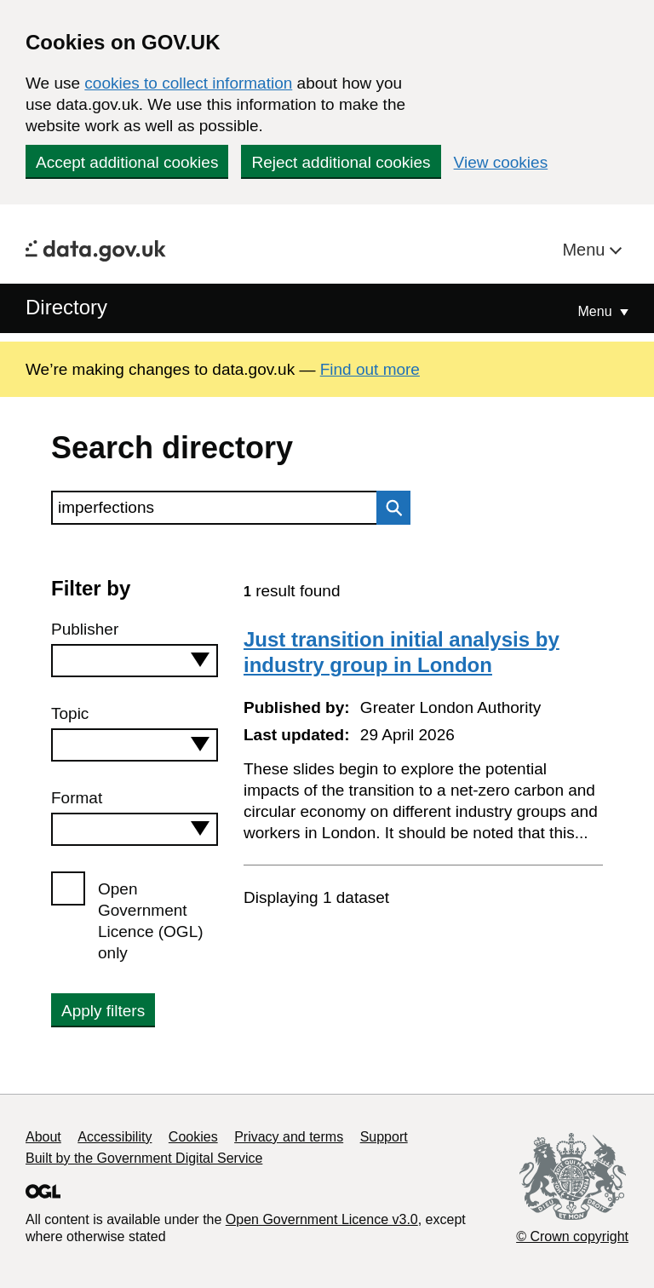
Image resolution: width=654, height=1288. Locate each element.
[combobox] (134, 660)
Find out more (370, 369)
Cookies (193, 1137)
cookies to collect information (188, 83)
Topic (70, 713)
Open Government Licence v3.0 (322, 1219)
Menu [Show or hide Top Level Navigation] (597, 311)
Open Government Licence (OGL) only (151, 921)
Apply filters (103, 1011)
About (43, 1137)
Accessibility (114, 1137)
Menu (586, 249)
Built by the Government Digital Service (144, 1158)
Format (76, 798)
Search (389, 507)
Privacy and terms (288, 1137)
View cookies (501, 162)
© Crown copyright (572, 1236)
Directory (66, 307)
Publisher (84, 629)
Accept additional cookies (127, 162)
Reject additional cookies (340, 162)
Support (384, 1137)
